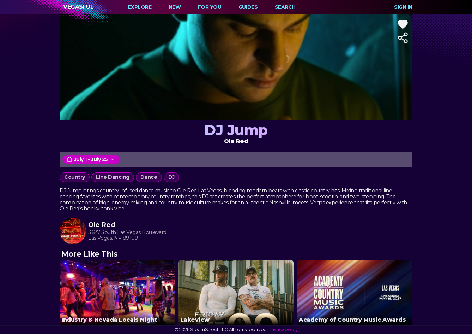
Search (285, 7)
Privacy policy (282, 329)
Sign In (403, 7)
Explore (140, 7)
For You (210, 7)
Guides (248, 7)
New (175, 7)
